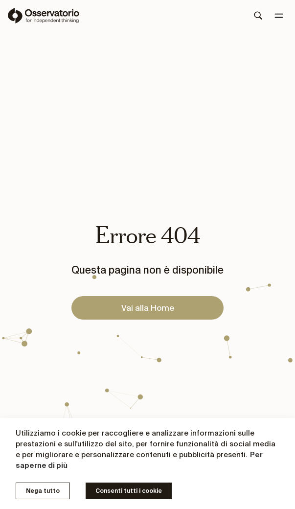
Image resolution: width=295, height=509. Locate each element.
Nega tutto (43, 490)
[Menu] (279, 15)
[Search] (258, 15)
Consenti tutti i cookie (128, 490)
